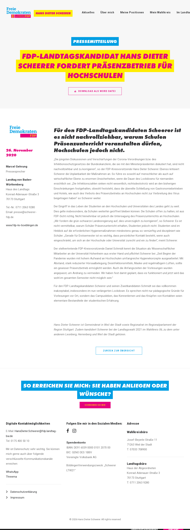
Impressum (17, 497)
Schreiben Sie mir (95, 405)
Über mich (107, 12)
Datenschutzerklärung (23, 492)
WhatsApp (12, 471)
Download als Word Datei (95, 91)
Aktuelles (88, 12)
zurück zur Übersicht (119, 350)
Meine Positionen (132, 12)
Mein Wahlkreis (160, 12)
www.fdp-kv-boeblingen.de (22, 225)
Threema (11, 476)
